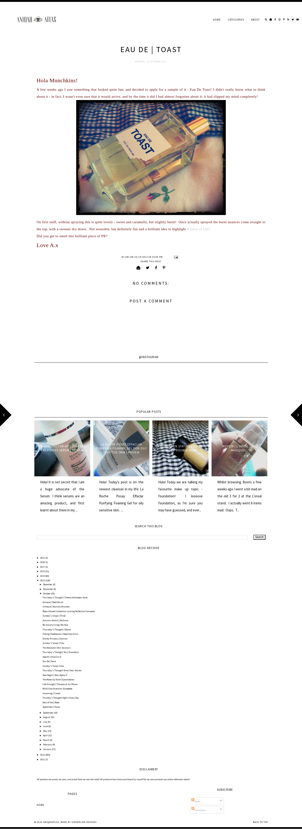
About (255, 19)
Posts (195, 801)
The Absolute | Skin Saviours (57, 647)
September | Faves (51, 706)
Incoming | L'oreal (51, 693)
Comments (198, 810)
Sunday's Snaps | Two (53, 643)
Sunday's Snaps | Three (54, 615)
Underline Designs (84, 822)
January (47, 749)
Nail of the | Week (51, 702)
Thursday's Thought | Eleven (57, 629)
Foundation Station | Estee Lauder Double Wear (180, 448)
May (45, 730)
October (47, 593)
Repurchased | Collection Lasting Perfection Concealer (69, 611)
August (47, 717)
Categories (236, 19)
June (45, 726)
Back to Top (260, 822)
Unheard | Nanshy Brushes (56, 606)
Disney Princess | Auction (55, 638)
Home (217, 19)
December (48, 584)
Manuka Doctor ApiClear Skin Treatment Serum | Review (62, 448)
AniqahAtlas (51, 822)
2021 (42, 557)
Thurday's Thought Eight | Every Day (61, 697)
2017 (42, 566)
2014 (42, 576)
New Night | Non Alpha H (55, 675)
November (48, 589)
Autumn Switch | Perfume (55, 620)
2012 (42, 754)
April (45, 735)
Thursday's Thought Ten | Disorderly (61, 652)
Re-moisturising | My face (55, 624)
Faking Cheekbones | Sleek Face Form (60, 633)
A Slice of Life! (199, 229)
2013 (42, 580)
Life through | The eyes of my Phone (60, 684)
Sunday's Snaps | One (53, 666)
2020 (42, 562)
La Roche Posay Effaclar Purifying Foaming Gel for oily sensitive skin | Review (121, 448)
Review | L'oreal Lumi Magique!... (240, 448)
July (45, 721)
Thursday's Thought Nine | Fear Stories (62, 670)
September (48, 712)
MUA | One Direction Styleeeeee (57, 688)
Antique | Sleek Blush (53, 602)
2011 (42, 759)
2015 (42, 571)
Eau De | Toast (49, 661)
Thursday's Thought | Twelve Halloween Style (65, 597)
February (47, 744)
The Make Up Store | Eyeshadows (58, 679)
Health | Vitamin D (52, 656)
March (46, 740)
